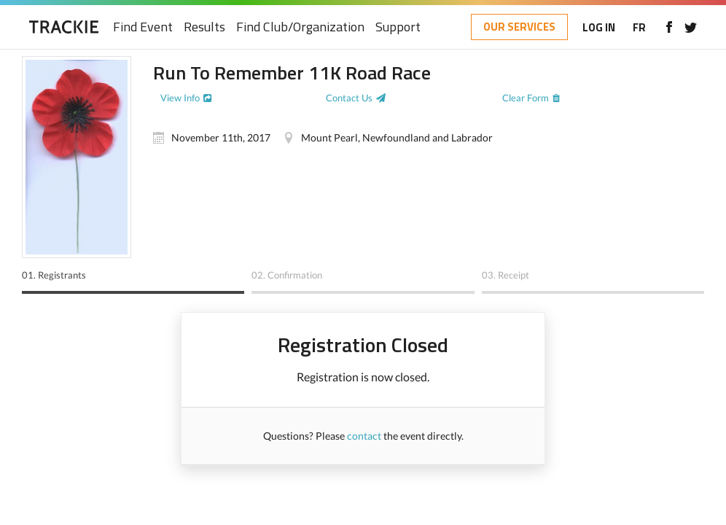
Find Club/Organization (300, 27)
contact (364, 435)
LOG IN (598, 27)
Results (204, 27)
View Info (180, 98)
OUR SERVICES (519, 26)
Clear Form (525, 98)
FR (639, 27)
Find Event (143, 27)
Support (398, 27)
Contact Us (349, 98)
